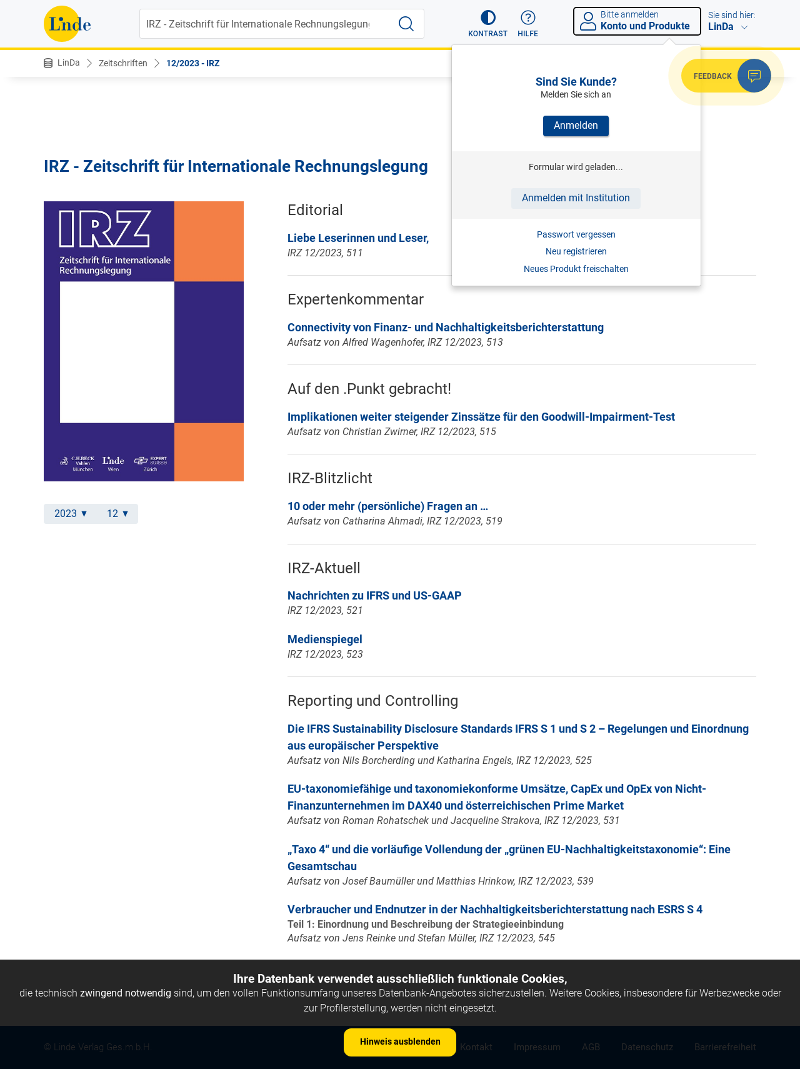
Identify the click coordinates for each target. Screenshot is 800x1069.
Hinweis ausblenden (400, 1041)
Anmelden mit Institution (576, 198)
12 (117, 513)
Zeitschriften (123, 63)
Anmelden (576, 125)
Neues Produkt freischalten (576, 269)
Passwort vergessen (576, 234)
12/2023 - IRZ (192, 63)
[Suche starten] (406, 23)
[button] (487, 24)
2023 (70, 513)
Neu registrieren (576, 251)
